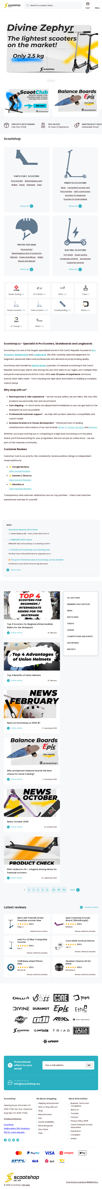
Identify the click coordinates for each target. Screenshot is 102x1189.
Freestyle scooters (75, 182)
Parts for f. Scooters (26, 176)
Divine (61, 427)
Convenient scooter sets (78, 187)
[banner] (12, 5)
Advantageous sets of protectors (27, 253)
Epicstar (93, 427)
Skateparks (73, 643)
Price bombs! (17, 181)
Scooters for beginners (75, 195)
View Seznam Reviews (20, 480)
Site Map (26, 1185)
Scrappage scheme (69, 258)
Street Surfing (81, 255)
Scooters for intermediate (75, 199)
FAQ (40, 1118)
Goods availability (46, 1122)
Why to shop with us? (48, 1107)
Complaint (75, 1134)
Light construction (82, 191)
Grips (39, 185)
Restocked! (73, 617)
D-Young (69, 427)
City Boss (79, 427)
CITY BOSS (68, 255)
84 (64, 889)
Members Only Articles (78, 604)
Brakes (14, 185)
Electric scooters (75, 250)
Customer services (75, 262)
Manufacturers (45, 1114)
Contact (74, 1117)
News (63, 187)
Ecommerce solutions (76, 1182)
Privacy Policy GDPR (79, 1121)
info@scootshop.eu (27, 1084)
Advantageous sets (33, 181)
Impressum (76, 1131)
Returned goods (45, 1125)
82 (54, 889)
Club (40, 1133)
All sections (73, 597)
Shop (40, 1110)
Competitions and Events (80, 636)
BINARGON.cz (92, 1182)
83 (59, 889)
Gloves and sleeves (26, 261)
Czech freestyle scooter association (82, 1126)
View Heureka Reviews (20, 488)
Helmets (14, 257)
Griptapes (31, 185)
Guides (70, 630)
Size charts (43, 1129)
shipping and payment (48, 1103)
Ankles (40, 257)
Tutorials (74, 1113)
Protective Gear (26, 244)
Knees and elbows (27, 257)
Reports (71, 649)
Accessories (85, 258)
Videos (70, 623)
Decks (22, 185)
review (73, 1138)
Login (89, 1065)
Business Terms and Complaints (80, 1104)
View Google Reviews (19, 471)
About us (75, 1109)
